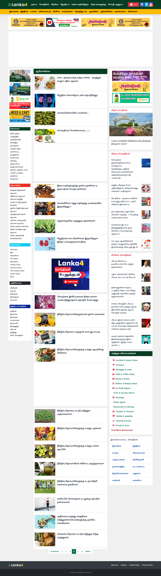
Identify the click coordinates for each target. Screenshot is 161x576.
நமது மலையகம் (16, 169)
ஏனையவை (120, 11)
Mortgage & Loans (121, 372)
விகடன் (13, 331)
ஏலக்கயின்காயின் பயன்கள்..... (73, 115)
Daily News (14, 264)
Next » (88, 553)
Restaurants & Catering (122, 409)
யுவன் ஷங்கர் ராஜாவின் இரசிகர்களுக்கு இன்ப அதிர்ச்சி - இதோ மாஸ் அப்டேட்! (122, 343)
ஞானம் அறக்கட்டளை (19, 172)
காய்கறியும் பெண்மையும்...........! (73, 133)
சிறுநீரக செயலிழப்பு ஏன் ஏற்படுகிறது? (77, 97)
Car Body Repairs (120, 390)
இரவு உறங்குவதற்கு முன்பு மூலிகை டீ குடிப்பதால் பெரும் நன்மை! (77, 189)
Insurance (117, 367)
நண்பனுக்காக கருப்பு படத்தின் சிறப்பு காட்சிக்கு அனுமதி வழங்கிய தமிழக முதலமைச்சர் (123, 295)
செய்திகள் (44, 4)
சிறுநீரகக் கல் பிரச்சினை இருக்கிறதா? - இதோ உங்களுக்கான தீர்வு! (78, 242)
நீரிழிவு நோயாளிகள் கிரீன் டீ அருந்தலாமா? (80, 466)
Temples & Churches (122, 414)
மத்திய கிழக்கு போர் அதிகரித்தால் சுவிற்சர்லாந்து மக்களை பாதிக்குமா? (124, 190)
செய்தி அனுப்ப (115, 4)
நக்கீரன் (13, 313)
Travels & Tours (120, 428)
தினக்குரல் (14, 299)
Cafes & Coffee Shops (123, 376)
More (12, 279)
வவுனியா (137, 482)
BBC (11, 255)
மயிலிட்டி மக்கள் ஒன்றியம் (16, 177)
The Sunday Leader (17, 273)
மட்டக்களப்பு (138, 469)
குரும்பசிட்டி (15, 166)
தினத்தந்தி (14, 328)
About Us (114, 565)
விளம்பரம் (132, 11)
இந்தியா (24, 11)
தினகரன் (13, 296)
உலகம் (33, 11)
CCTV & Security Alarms (123, 395)
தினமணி (14, 325)
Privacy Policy (147, 565)
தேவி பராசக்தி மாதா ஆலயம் (18, 233)
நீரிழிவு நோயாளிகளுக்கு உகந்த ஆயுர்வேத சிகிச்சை (80, 353)
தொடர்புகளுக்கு (98, 4)
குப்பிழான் (14, 148)
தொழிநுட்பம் (81, 11)
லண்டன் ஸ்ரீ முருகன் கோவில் (18, 206)
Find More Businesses (122, 432)
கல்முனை (14, 181)
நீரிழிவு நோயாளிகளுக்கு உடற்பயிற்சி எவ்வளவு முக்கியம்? (77, 485)
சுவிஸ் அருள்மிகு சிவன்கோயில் (17, 239)
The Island (14, 261)
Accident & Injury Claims (124, 362)
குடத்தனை (14, 157)
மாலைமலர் (14, 322)
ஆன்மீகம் (93, 11)
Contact (124, 565)
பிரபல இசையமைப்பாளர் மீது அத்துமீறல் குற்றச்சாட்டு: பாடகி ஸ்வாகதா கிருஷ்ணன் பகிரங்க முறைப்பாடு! (124, 327)
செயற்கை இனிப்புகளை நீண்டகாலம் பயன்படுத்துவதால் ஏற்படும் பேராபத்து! (77, 300)
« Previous (54, 553)
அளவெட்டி (14, 154)
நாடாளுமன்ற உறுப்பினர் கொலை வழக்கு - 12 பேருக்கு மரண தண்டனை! (124, 217)
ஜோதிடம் (64, 4)
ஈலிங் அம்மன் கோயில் (19, 228)
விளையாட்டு (45, 11)
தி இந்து (13, 334)
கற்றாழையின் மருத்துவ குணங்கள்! (76, 223)
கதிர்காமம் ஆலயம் (17, 198)
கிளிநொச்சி (138, 462)
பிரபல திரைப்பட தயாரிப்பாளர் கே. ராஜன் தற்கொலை (122, 266)
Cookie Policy (134, 565)
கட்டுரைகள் (67, 11)
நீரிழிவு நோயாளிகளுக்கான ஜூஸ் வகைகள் (81, 316)
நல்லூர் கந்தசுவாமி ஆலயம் (17, 194)
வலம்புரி (13, 302)
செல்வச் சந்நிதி (16, 201)
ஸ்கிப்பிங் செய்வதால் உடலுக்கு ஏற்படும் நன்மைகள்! (78, 502)
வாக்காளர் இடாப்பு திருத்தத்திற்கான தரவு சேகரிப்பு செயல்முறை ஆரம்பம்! (121, 232)
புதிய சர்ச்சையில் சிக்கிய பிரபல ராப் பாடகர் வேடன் (123, 278)
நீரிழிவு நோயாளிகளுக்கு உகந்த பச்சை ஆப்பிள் (78, 450)
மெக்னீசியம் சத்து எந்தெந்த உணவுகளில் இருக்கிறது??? (79, 207)
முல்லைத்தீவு (118, 469)
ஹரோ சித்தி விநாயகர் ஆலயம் (19, 212)
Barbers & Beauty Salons (124, 386)
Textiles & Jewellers (122, 418)
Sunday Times (15, 267)
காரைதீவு (14, 144)
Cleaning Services (121, 423)
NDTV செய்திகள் (16, 337)
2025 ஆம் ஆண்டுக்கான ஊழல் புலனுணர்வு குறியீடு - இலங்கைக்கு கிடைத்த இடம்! (124, 246)
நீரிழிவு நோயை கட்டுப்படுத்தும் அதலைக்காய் (73, 414)
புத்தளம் (136, 475)
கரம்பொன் (14, 160)
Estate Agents (118, 404)
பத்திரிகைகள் (16, 285)
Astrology (117, 400)
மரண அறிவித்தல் (80, 4)
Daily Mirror (14, 258)
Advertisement (70, 259)
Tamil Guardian (15, 270)
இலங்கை (13, 11)
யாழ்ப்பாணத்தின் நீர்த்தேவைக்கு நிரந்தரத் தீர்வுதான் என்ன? (131, 145)
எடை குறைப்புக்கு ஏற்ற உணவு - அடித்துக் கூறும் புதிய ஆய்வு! (79, 81)
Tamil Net (13, 251)
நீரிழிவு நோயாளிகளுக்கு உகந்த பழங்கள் (79, 431)
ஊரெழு (13, 163)
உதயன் (13, 293)
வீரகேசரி (13, 290)
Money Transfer (120, 381)
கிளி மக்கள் (14, 135)
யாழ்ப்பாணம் (118, 462)
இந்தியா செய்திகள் (18, 308)
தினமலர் (13, 316)
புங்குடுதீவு (14, 138)
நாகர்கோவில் (15, 141)
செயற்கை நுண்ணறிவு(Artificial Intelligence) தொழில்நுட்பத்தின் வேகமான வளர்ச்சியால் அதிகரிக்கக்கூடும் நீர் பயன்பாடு (122, 171)
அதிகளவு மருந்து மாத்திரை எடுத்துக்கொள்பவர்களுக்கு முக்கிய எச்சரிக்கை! (76, 522)
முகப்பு (34, 4)
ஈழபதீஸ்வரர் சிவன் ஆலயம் (18, 218)
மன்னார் (116, 482)
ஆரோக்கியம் (106, 11)
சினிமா (56, 11)
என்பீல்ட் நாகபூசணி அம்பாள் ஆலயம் (18, 224)
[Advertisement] (80, 51)
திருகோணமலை (120, 475)
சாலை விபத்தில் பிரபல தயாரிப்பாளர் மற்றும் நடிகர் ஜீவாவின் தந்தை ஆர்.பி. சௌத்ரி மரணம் (123, 311)
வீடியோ (54, 4)
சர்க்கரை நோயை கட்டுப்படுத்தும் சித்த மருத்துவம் (77, 538)
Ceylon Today (15, 276)
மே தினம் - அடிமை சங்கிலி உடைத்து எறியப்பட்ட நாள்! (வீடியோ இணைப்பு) (124, 203)
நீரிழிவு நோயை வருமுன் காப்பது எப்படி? (78, 334)
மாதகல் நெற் (15, 151)
